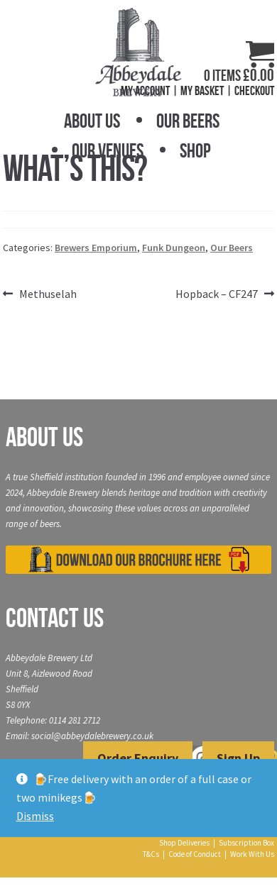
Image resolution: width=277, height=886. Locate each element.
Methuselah (47, 294)
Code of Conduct (194, 854)
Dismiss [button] (35, 816)
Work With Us (252, 854)
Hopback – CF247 (216, 294)
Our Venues (107, 151)
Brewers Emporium (96, 247)
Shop (195, 151)
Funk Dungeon (173, 247)
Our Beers (187, 121)
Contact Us (55, 618)
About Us (92, 121)
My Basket (202, 91)
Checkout (254, 91)
